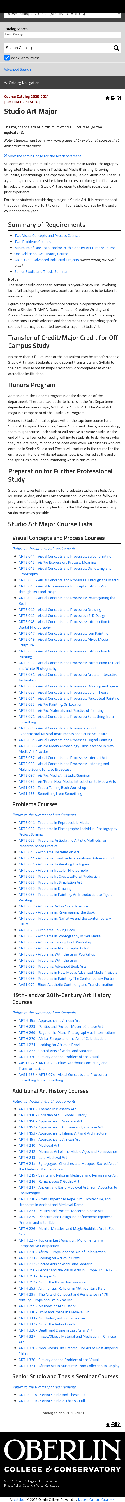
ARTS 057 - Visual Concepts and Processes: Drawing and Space (68, 686)
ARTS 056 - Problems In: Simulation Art (50, 882)
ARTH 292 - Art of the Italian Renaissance (52, 1282)
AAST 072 (27, 1063)
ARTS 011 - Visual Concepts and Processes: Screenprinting (65, 556)
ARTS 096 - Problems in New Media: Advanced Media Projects (68, 972)
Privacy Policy (12, 1485)
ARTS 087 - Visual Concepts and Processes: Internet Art (63, 757)
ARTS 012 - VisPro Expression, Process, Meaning (57, 562)
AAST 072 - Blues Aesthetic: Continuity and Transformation (66, 984)
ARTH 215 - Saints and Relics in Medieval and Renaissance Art (68, 1175)
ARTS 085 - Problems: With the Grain (48, 960)
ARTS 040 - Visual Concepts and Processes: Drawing (60, 609)
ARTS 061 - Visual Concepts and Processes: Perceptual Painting (69, 698)
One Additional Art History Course (41, 254)
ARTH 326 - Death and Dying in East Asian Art (55, 1330)
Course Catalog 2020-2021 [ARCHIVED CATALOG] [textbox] (45, 14)
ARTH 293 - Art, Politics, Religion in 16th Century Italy (62, 1288)
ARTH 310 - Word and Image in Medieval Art (54, 1312)
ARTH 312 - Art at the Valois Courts (47, 1324)
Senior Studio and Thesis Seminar (41, 271)
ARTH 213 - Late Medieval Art (43, 1157)
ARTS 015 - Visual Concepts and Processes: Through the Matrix (69, 580)
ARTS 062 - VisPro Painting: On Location (50, 704)
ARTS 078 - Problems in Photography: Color (54, 948)
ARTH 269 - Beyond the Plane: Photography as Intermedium (67, 1032)
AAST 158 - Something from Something (50, 793)
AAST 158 (27, 1074)
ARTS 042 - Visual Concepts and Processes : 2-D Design (62, 615)
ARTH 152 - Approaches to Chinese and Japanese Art (61, 1127)
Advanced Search (17, 69)
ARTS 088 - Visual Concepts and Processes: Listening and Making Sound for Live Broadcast (64, 766)
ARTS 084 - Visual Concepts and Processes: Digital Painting (65, 740)
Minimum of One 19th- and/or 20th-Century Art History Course (65, 247)
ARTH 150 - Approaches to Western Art (50, 1121)
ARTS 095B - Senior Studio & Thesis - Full (52, 1401)
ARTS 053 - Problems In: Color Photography (54, 870)
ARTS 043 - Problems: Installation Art (49, 852)
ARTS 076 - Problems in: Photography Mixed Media (60, 936)
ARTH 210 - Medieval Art (39, 1145)
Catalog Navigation (24, 82)
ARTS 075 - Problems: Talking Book (47, 930)
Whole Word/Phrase (25, 57)
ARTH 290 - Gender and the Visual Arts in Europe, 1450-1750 (68, 1270)
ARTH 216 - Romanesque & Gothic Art (49, 1181)
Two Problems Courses (32, 241)
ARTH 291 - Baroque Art (38, 1276)
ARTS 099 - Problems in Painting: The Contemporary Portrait (68, 978)
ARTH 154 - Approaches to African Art (49, 1020)
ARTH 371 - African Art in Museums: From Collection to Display (69, 1366)
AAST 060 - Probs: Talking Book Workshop (52, 787)
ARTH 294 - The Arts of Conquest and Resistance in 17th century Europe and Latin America (64, 1297)
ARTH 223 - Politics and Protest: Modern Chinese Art (61, 1026)
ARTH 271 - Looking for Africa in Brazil (50, 1044)
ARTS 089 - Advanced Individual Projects (46, 260)
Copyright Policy (33, 1485)
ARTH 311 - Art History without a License (52, 1318)
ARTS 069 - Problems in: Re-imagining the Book (57, 912)
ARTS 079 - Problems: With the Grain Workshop (57, 954)
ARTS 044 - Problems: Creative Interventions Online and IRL (67, 858)
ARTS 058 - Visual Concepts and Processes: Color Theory (63, 692)
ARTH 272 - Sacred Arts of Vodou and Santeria (55, 1050)
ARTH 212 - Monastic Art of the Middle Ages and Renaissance (68, 1151)
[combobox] (62, 13)
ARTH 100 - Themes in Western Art (47, 1109)
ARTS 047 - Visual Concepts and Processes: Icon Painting (63, 633)
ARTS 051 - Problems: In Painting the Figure (54, 864)
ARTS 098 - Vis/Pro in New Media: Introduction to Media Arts (67, 781)
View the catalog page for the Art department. (45, 156)
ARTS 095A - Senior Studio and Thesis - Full (53, 1395)
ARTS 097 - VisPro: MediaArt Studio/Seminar (54, 775)
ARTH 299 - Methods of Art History (47, 1306)
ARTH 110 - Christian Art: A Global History (53, 1115)
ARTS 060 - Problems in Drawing (45, 888)
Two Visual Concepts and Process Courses (47, 235)
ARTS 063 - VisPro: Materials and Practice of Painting (61, 710)
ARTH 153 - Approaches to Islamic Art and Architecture (63, 1133)
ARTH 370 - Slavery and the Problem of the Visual (59, 1057)
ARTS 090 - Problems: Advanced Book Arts (53, 966)
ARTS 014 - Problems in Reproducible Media (54, 822)
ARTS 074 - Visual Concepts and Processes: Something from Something (63, 1077)
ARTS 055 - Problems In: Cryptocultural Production (59, 876)
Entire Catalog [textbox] (14, 34)
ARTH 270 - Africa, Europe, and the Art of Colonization (62, 1038)
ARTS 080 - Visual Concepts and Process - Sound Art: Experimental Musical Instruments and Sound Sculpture (63, 731)
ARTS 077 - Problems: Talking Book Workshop (55, 942)
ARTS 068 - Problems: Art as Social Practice (53, 906)
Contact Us (52, 1485)
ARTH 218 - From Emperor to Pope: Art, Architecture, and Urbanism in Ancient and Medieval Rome (65, 1201)
